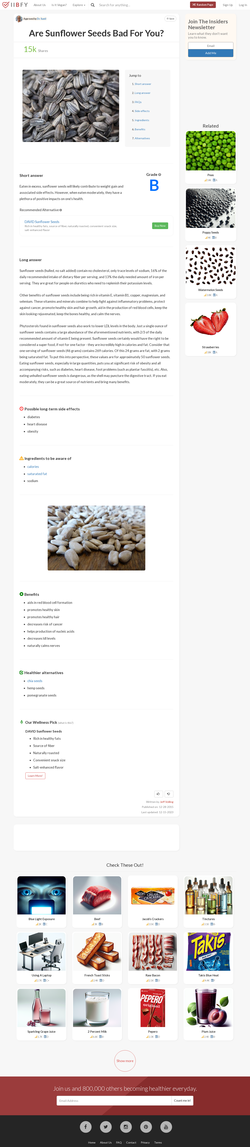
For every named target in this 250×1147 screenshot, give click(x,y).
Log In (243, 5)
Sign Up (228, 5)
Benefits (140, 129)
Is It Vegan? (59, 5)
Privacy (145, 1142)
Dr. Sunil (41, 18)
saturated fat (37, 474)
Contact (131, 1142)
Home (92, 1142)
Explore (79, 5)
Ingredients (142, 120)
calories (33, 467)
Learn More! (35, 775)
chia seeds (34, 681)
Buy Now (160, 225)
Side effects (142, 111)
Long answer (142, 92)
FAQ (119, 1142)
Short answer (143, 84)
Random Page (203, 4)
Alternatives (142, 138)
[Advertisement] (91, 837)
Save (170, 18)
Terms (158, 1142)
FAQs (138, 102)
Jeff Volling (166, 801)
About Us (40, 5)
